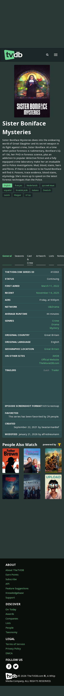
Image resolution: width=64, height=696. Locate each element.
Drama (55, 324)
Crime (55, 320)
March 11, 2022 (50, 285)
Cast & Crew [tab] (30, 259)
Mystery (54, 327)
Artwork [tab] (41, 255)
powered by (52, 444)
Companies (12, 618)
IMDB (56, 355)
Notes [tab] (60, 255)
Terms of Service (15, 644)
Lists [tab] (51, 255)
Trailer (55, 370)
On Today (11, 609)
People (10, 627)
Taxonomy (11, 632)
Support (10, 597)
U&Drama (53, 306)
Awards (10, 613)
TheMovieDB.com (49, 363)
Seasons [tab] (19, 255)
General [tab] (7, 255)
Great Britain (51, 348)
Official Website (50, 359)
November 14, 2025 (47, 292)
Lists (8, 623)
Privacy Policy (13, 648)
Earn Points (12, 574)
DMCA (9, 653)
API (7, 583)
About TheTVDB (15, 570)
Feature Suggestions (17, 588)
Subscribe (11, 579)
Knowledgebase (15, 592)
